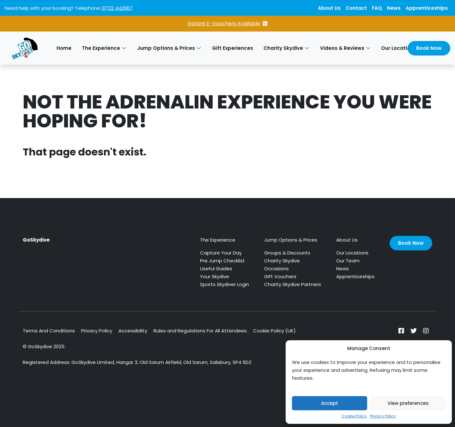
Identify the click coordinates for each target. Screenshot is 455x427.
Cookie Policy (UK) (274, 330)
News (394, 8)
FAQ (377, 8)
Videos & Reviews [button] (345, 48)
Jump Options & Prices (290, 240)
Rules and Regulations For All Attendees (200, 330)
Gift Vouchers (280, 276)
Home (64, 48)
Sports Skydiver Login (224, 284)
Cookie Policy (354, 416)
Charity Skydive (282, 260)
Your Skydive (214, 276)
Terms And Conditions (49, 330)
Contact (356, 8)
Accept (329, 403)
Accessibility (132, 330)
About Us (329, 8)
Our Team (348, 260)
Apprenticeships (427, 8)
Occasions (276, 268)
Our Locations (352, 252)
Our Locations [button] (401, 48)
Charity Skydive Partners (292, 284)
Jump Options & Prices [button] (169, 48)
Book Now (429, 48)
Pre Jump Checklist (222, 260)
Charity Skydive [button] (286, 48)
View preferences (408, 403)
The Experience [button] (104, 48)
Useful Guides (216, 268)
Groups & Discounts (287, 252)
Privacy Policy (383, 416)
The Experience (217, 240)
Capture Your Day (221, 252)
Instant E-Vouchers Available (228, 23)
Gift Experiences (232, 48)
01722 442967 (116, 8)
